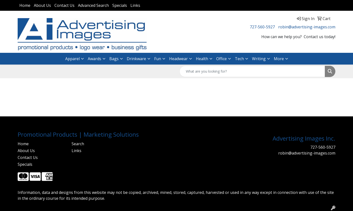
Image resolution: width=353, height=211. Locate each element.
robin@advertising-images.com (306, 27)
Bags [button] (114, 58)
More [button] (279, 58)
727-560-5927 (262, 27)
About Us (42, 5)
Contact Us (64, 5)
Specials (119, 5)
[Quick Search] (252, 71)
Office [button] (221, 58)
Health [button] (202, 58)
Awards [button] (94, 58)
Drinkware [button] (136, 58)
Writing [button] (259, 58)
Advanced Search (93, 5)
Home (24, 5)
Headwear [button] (178, 58)
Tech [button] (239, 58)
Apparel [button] (72, 58)
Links (135, 5)
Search (78, 143)
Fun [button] (157, 58)
